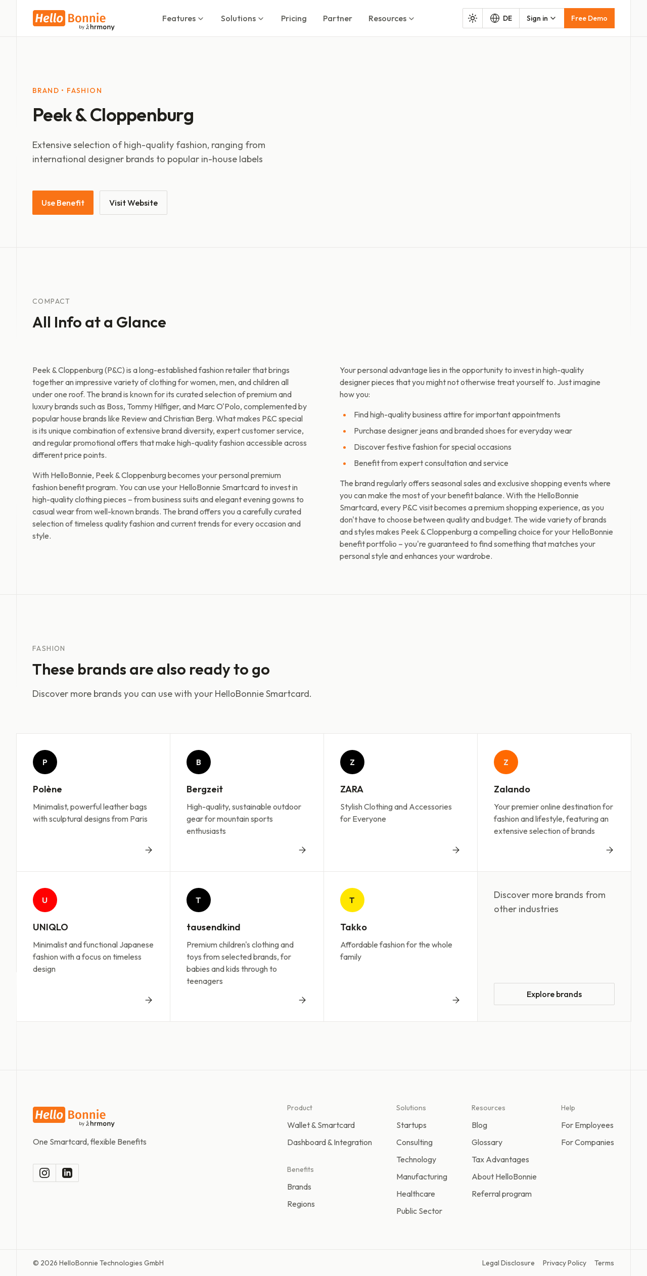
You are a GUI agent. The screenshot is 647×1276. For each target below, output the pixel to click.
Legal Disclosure (508, 1262)
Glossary (487, 1142)
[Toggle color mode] (473, 18)
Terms (604, 1262)
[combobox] (542, 18)
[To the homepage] (74, 20)
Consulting (414, 1142)
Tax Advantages (500, 1159)
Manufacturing (421, 1176)
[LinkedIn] (67, 1173)
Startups (411, 1125)
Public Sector (419, 1211)
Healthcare (415, 1194)
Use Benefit (62, 203)
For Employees (587, 1125)
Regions (301, 1204)
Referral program (502, 1194)
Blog (479, 1125)
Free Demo (589, 18)
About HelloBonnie (504, 1176)
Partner (337, 18)
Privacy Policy (564, 1262)
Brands (299, 1187)
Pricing (294, 18)
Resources (391, 18)
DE (501, 18)
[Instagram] (44, 1173)
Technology (416, 1159)
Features (183, 18)
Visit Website (133, 203)
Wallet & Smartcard (321, 1125)
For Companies (587, 1142)
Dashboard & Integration (329, 1142)
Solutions (243, 18)
